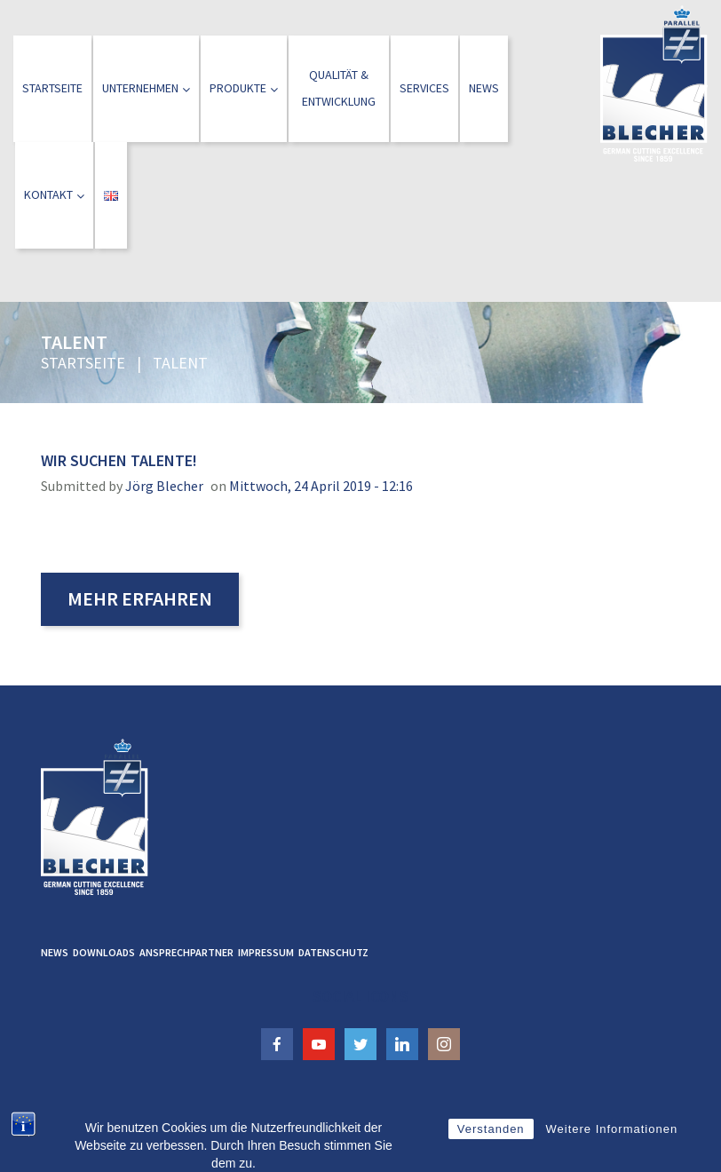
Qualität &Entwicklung (339, 88)
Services (424, 88)
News (484, 88)
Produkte (244, 88)
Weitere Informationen (612, 1153)
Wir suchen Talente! (119, 460)
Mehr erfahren (139, 598)
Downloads (104, 952)
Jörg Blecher (164, 486)
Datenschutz (333, 952)
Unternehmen (146, 88)
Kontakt (54, 194)
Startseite (52, 88)
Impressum (266, 952)
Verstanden (491, 1153)
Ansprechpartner (186, 952)
